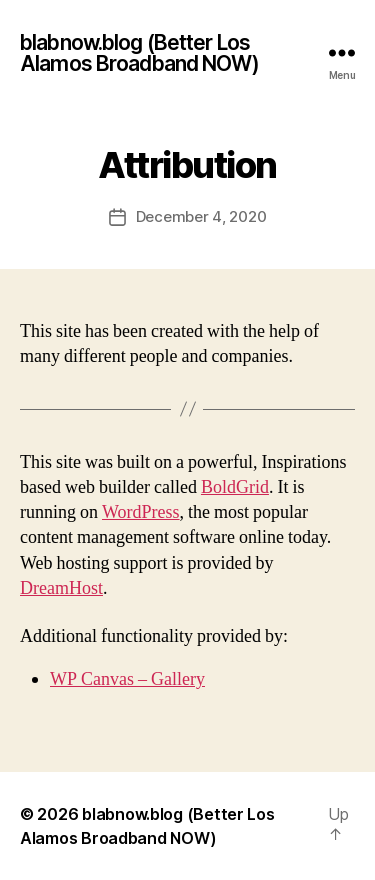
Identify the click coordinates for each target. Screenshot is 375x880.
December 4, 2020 (201, 216)
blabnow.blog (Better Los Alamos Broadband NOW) (139, 53)
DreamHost (61, 588)
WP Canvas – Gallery (127, 679)
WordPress (141, 512)
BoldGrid (235, 487)
